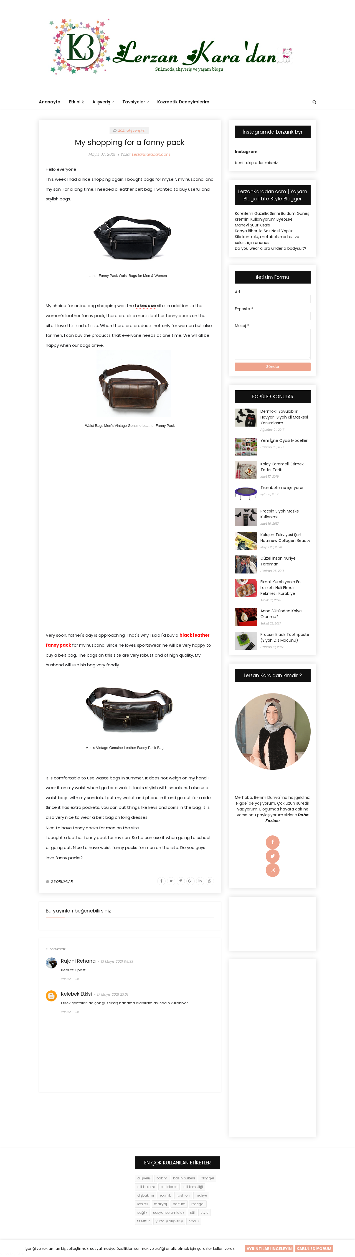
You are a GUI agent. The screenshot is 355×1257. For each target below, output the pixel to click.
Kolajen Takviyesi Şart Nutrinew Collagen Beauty (285, 537)
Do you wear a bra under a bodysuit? (270, 248)
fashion (183, 1195)
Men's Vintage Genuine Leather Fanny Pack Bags (125, 748)
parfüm (179, 1204)
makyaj (160, 1204)
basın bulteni (184, 1178)
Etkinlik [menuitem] (76, 102)
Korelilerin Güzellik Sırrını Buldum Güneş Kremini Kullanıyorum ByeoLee (272, 216)
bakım (161, 1178)
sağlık (142, 1212)
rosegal (197, 1204)
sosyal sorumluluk (168, 1212)
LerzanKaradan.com (151, 154)
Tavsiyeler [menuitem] (133, 102)
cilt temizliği (193, 1186)
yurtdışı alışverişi (169, 1221)
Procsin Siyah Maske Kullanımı (279, 514)
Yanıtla (66, 980)
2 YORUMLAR (62, 883)
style (204, 1212)
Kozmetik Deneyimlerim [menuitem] (183, 102)
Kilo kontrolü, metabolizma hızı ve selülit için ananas (267, 239)
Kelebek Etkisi (76, 995)
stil (192, 1212)
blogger (207, 1178)
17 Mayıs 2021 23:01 (112, 996)
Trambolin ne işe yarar (282, 487)
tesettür (143, 1221)
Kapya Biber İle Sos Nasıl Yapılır (264, 231)
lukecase (145, 305)
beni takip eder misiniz (256, 162)
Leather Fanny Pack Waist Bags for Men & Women (126, 276)
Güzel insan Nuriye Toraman (278, 561)
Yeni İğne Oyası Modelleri (284, 440)
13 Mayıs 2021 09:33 (117, 963)
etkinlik (165, 1195)
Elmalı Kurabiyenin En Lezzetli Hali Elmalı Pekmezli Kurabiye (280, 587)
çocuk (194, 1221)
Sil (77, 980)
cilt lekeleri (169, 1186)
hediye (201, 1195)
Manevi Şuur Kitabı (252, 225)
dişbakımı (145, 1195)
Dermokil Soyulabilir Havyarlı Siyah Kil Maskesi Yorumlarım (284, 417)
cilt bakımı (146, 1186)
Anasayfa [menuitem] (49, 102)
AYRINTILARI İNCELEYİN (269, 1248)
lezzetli (142, 1204)
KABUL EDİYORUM (313, 1248)
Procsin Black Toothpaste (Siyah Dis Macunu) (284, 637)
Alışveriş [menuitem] (101, 102)
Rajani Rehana (78, 962)
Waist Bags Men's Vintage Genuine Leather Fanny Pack (130, 426)
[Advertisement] (130, 485)
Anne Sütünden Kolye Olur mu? (281, 613)
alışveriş (144, 1178)
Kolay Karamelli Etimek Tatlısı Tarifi (282, 467)
